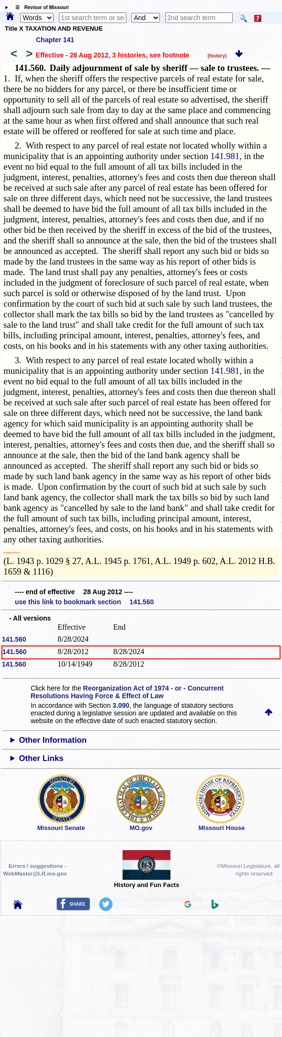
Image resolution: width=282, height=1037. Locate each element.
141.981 (224, 156)
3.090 (121, 705)
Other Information (53, 740)
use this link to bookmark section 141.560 (84, 602)
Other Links (41, 758)
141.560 (14, 639)
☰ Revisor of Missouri (40, 7)
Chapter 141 (55, 40)
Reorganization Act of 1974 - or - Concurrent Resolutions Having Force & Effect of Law (127, 692)
